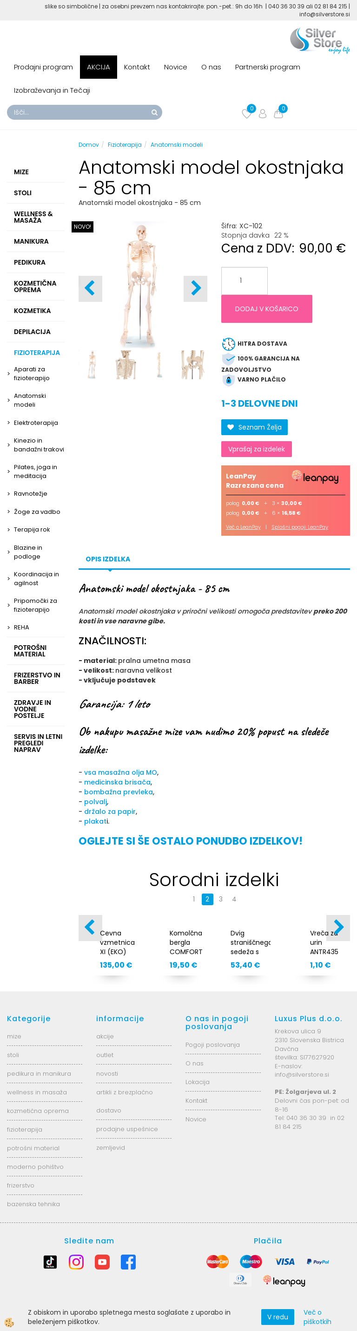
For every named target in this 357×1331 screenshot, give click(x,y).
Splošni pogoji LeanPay (299, 527)
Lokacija (197, 1082)
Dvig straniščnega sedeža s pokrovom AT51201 (251, 951)
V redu (277, 1317)
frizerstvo (20, 1185)
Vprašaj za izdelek (256, 449)
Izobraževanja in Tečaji (52, 90)
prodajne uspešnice (127, 1129)
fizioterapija (24, 1129)
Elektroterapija (36, 422)
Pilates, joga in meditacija (35, 471)
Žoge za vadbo (37, 511)
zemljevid (110, 1147)
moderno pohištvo (35, 1166)
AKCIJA (98, 67)
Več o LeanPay (243, 527)
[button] (195, 289)
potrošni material (33, 1148)
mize (14, 1036)
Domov (89, 145)
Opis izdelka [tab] (108, 559)
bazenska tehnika (33, 1204)
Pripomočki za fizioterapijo (35, 605)
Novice (175, 67)
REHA (21, 627)
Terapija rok (32, 529)
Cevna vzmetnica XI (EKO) (117, 942)
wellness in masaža (37, 1092)
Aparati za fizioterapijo (32, 373)
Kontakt (137, 67)
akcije (105, 1036)
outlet (104, 1055)
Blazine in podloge (28, 552)
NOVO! (82, 227)
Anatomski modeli (30, 400)
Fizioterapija (125, 145)
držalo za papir (110, 811)
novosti (107, 1073)
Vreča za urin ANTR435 (324, 942)
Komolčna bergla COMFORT (186, 942)
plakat (95, 821)
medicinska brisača (117, 782)
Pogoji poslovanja (212, 1044)
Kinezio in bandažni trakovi (39, 445)
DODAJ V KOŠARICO (266, 309)
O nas (211, 67)
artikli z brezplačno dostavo (124, 1101)
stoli (13, 1055)
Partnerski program (267, 67)
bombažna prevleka (118, 792)
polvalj (95, 801)
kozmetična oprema (38, 1110)
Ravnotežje (30, 493)
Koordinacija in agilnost (36, 578)
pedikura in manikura (39, 1073)
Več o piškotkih (317, 1317)
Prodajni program (43, 67)
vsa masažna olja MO (120, 772)
